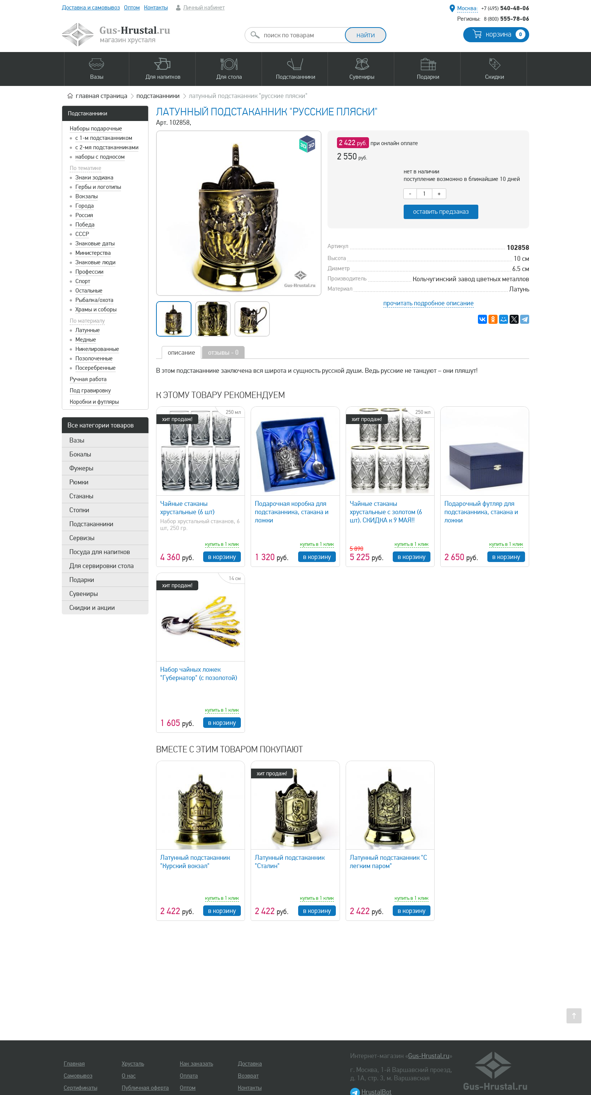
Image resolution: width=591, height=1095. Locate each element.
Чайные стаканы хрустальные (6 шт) (187, 507)
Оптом (132, 7)
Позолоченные (94, 358)
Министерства (93, 253)
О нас (129, 1076)
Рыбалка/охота (94, 300)
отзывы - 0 (223, 352)
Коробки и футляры (94, 402)
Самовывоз (78, 1076)
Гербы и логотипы (98, 187)
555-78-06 (506, 18)
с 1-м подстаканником (103, 138)
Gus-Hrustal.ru (428, 1056)
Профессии (89, 272)
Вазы (76, 440)
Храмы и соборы (95, 309)
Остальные (89, 290)
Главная (74, 1063)
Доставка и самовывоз (91, 7)
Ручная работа (88, 379)
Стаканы (81, 496)
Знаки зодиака (94, 177)
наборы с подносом (100, 157)
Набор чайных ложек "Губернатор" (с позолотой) (198, 673)
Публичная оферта (145, 1088)
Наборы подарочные (96, 128)
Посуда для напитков (99, 552)
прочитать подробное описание (428, 303)
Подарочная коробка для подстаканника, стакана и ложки (292, 511)
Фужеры (81, 468)
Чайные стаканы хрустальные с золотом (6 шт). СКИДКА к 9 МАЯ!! (386, 511)
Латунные (87, 330)
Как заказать (196, 1063)
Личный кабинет (204, 7)
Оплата (189, 1076)
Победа (85, 224)
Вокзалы (86, 196)
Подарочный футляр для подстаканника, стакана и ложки (481, 511)
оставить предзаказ (441, 212)
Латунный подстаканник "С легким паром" (388, 861)
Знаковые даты (95, 243)
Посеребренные (95, 368)
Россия (84, 215)
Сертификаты (80, 1088)
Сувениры (83, 594)
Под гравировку (90, 390)
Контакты (156, 7)
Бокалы (80, 454)
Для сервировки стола (101, 566)
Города (84, 206)
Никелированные (97, 349)
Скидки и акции (92, 607)
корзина (505, 34)
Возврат (248, 1076)
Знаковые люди (95, 262)
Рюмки (79, 482)
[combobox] (301, 35)
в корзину (222, 557)
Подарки (81, 580)
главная (101, 96)
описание (181, 352)
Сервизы (82, 538)
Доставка (250, 1063)
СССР (82, 234)
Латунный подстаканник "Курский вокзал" (195, 861)
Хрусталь (133, 1063)
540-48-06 (505, 8)
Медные (85, 339)
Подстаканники (87, 113)
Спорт (82, 281)
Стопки (79, 510)
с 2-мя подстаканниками (106, 147)
